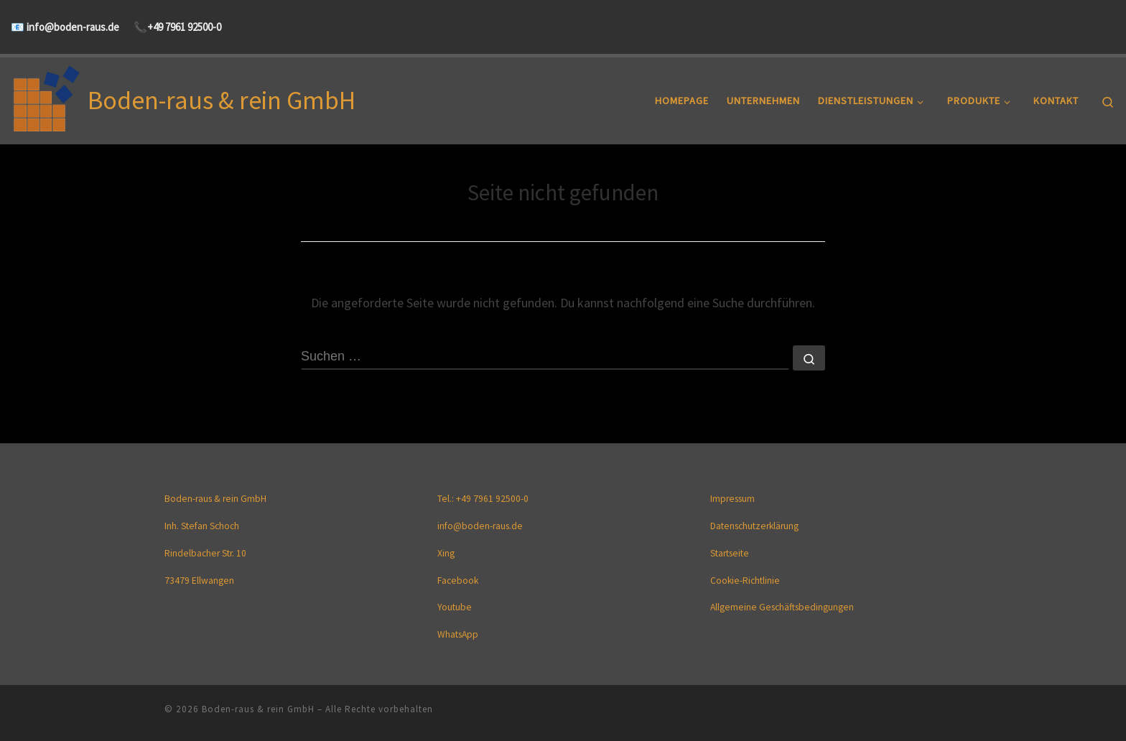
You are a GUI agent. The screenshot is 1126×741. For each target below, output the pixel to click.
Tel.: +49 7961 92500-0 (483, 499)
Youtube (454, 608)
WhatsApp (457, 635)
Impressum (732, 499)
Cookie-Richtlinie (745, 580)
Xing (446, 553)
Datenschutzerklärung (754, 527)
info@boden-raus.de (71, 27)
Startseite (729, 553)
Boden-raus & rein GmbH (258, 709)
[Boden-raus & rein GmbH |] (47, 98)
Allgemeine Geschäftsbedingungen (782, 608)
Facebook (457, 580)
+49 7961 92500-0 (184, 27)
